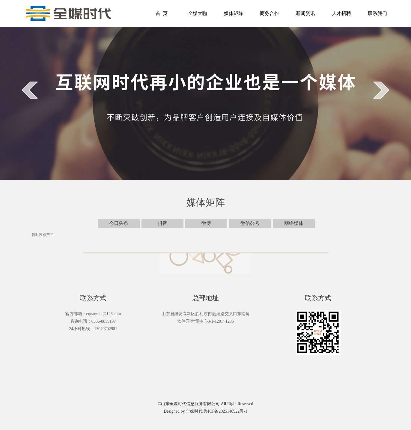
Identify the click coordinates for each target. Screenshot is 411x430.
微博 (206, 223)
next (381, 90)
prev (29, 90)
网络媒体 (293, 223)
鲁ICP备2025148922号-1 (225, 411)
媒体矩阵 (233, 13)
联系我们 (377, 13)
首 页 (162, 13)
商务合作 (269, 13)
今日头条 (118, 223)
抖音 (162, 223)
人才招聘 (341, 13)
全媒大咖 (197, 13)
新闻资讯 (305, 13)
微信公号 (250, 223)
